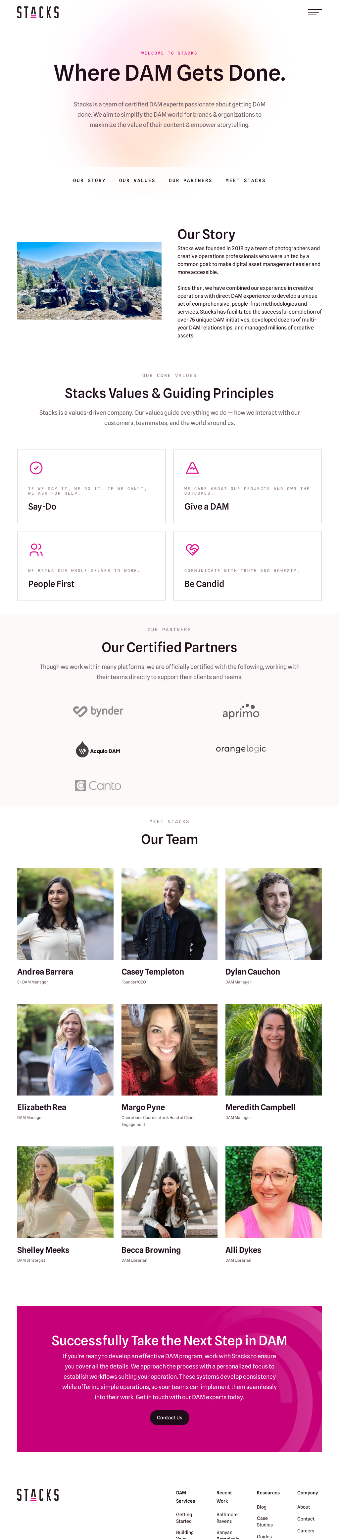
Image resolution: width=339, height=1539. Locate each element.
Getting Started (184, 1518)
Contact (306, 1518)
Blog (261, 1507)
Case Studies (265, 1521)
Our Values (137, 180)
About (303, 1507)
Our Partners (191, 180)
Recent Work (224, 1497)
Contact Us (169, 1418)
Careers (305, 1530)
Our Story (89, 180)
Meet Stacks (246, 180)
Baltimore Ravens (227, 1518)
